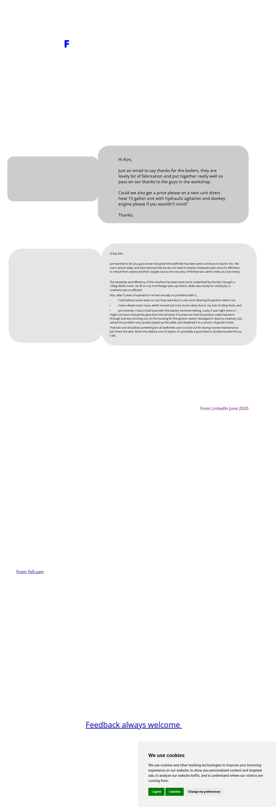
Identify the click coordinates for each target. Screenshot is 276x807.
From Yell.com (30, 572)
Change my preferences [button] (204, 791)
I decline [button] (174, 791)
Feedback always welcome (134, 724)
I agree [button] (156, 791)
